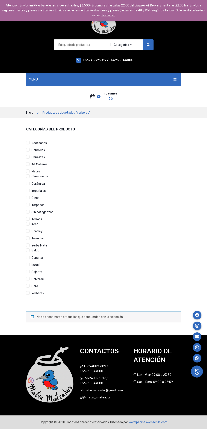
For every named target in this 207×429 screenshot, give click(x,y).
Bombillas (38, 150)
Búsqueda (148, 44)
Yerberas (38, 293)
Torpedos (38, 205)
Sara (35, 286)
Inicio (29, 113)
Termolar (38, 238)
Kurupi (36, 265)
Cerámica (38, 184)
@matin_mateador (96, 397)
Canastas (38, 157)
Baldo (35, 250)
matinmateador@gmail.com (103, 390)
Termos (37, 219)
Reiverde (38, 279)
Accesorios (39, 143)
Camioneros (40, 176)
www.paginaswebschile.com (148, 422)
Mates (36, 171)
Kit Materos (39, 164)
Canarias (38, 258)
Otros (35, 198)
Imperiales (39, 191)
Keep (35, 224)
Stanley (37, 231)
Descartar (108, 15)
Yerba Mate (39, 245)
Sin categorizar (42, 212)
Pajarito (37, 272)
